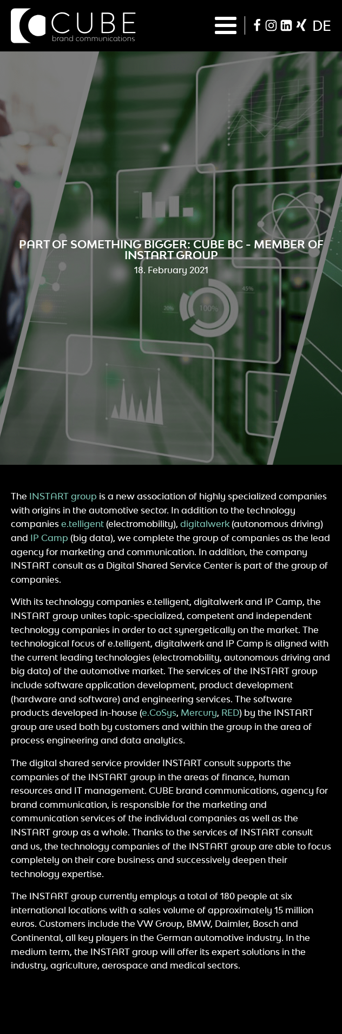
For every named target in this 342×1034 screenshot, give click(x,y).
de (321, 25)
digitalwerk (204, 523)
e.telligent (82, 523)
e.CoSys (159, 712)
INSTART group (63, 496)
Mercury (199, 712)
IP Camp (49, 537)
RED (230, 712)
